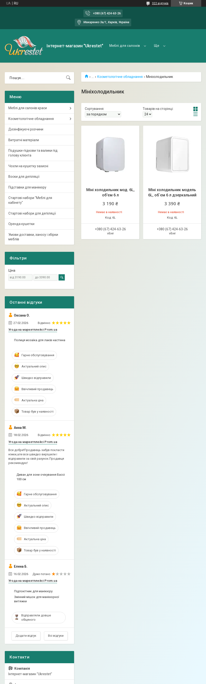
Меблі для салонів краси (27, 108)
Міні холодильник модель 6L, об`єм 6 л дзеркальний (172, 192)
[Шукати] (68, 78)
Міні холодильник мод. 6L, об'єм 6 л (110, 192)
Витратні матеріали (23, 140)
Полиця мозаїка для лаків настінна (39, 340)
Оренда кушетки (21, 224)
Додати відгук (26, 635)
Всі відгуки (56, 635)
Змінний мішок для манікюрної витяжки (36, 599)
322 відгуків (160, 3)
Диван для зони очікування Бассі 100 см (40, 477)
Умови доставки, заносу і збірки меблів (33, 237)
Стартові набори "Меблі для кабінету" (30, 200)
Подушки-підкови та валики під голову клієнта (33, 153)
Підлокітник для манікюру (33, 591)
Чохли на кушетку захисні (28, 166)
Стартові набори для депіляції (32, 213)
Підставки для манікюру (27, 187)
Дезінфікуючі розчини (25, 129)
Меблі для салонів (124, 46)
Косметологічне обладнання (120, 77)
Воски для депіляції (23, 176)
